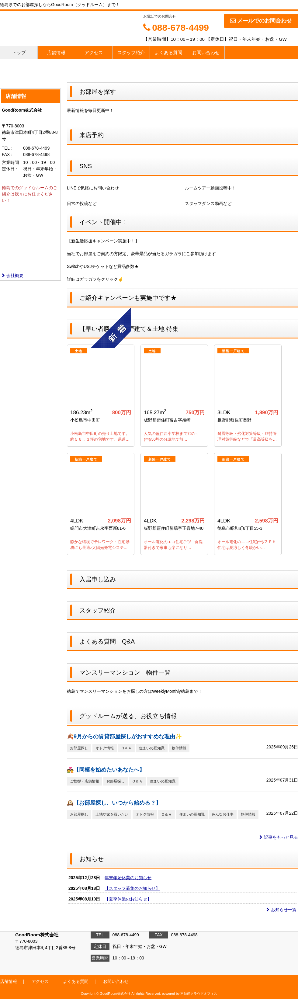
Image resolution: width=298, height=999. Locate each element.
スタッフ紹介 (131, 52)
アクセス (94, 52)
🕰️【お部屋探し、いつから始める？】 (114, 803)
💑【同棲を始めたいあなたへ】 (106, 770)
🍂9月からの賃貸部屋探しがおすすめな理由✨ (124, 737)
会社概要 (12, 275)
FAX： (8, 154)
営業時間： (12, 162)
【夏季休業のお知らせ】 (128, 899)
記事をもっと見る (278, 837)
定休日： (10, 168)
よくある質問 (168, 52)
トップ (19, 52)
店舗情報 (56, 52)
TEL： (8, 148)
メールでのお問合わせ (261, 21)
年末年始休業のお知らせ (128, 877)
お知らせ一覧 (281, 909)
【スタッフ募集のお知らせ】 (132, 888)
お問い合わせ (206, 52)
